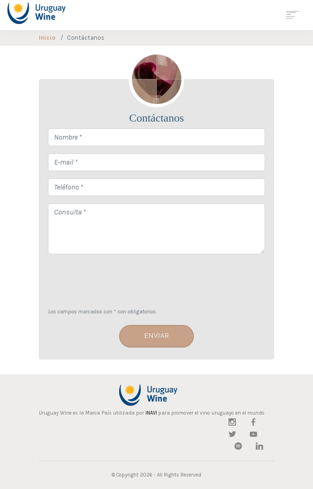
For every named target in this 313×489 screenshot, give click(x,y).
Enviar (156, 335)
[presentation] (118, 280)
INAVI (151, 413)
